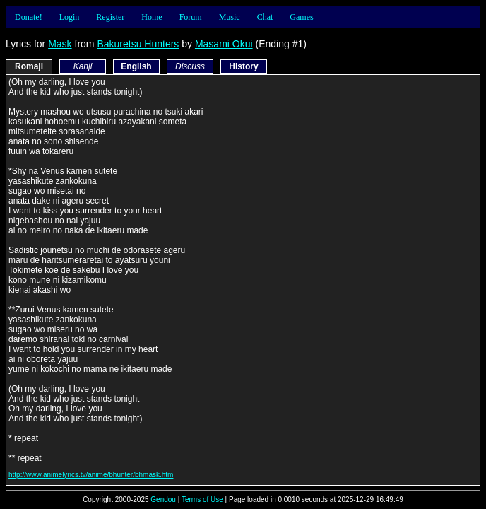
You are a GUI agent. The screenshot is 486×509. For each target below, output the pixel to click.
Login (69, 17)
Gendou (163, 499)
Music (229, 17)
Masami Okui (224, 43)
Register (110, 17)
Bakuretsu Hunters (138, 43)
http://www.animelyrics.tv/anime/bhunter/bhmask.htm (90, 475)
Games (301, 17)
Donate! (28, 17)
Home (151, 17)
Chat (265, 17)
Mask (59, 43)
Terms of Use (202, 499)
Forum (190, 17)
